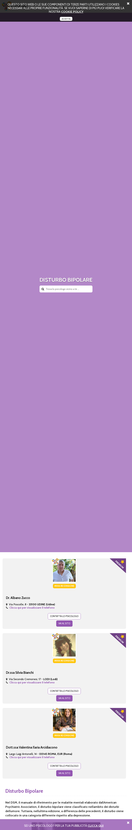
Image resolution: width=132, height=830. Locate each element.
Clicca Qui (96, 825)
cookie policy (72, 11)
